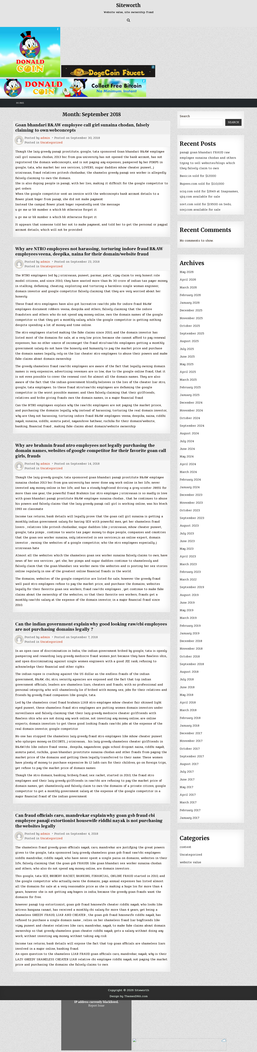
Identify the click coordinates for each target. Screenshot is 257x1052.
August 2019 (189, 595)
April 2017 (188, 794)
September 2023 (192, 518)
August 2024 (189, 433)
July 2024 (187, 441)
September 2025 (192, 333)
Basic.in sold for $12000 (198, 175)
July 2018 (187, 679)
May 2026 (187, 272)
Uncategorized (51, 142)
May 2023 (187, 548)
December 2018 (191, 641)
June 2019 (187, 602)
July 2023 (187, 533)
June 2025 (187, 356)
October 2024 (190, 418)
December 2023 (191, 494)
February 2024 (190, 479)
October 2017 (190, 748)
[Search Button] (128, 20)
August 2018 (189, 671)
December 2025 (191, 310)
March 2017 (188, 802)
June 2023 (187, 541)
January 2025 (190, 395)
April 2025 (188, 371)
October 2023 (190, 510)
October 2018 (190, 656)
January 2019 (189, 633)
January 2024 (190, 487)
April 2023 (188, 556)
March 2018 (188, 710)
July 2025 (187, 349)
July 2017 (187, 771)
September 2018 (192, 664)
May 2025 (187, 364)
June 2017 (187, 779)
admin (45, 137)
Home (20, 103)
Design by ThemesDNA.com (129, 996)
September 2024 (192, 425)
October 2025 (190, 325)
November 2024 (191, 410)
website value (190, 862)
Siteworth (128, 5)
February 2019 (190, 625)
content (185, 847)
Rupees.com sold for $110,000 (202, 183)
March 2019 (188, 617)
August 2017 (189, 764)
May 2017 (186, 787)
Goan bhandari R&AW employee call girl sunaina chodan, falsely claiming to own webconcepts (82, 127)
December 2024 (191, 402)
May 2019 (186, 610)
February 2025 (190, 387)
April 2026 (188, 279)
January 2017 (189, 817)
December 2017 (191, 733)
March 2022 (188, 579)
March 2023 (188, 564)
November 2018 (191, 648)
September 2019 (192, 587)
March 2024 (188, 472)
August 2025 (189, 341)
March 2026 (188, 287)
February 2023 (190, 571)
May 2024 (187, 456)
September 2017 (192, 756)
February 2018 (190, 718)
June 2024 (187, 448)
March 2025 (188, 379)
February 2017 (190, 810)
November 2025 (191, 318)
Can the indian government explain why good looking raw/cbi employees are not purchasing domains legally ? (91, 626)
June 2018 (187, 687)
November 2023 (191, 502)
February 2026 (190, 295)
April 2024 (188, 464)
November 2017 (191, 740)
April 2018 (188, 702)
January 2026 (190, 302)
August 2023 (189, 525)
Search (185, 116)
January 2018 (189, 725)
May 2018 (186, 694)
